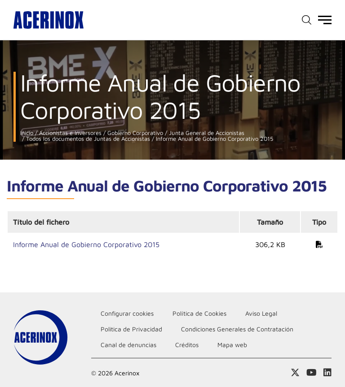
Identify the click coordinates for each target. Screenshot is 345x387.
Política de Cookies (199, 313)
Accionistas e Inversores (69, 133)
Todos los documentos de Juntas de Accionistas (87, 139)
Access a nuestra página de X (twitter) (295, 372)
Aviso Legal (261, 313)
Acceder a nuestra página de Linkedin (327, 372)
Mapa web (232, 344)
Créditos (187, 344)
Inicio (26, 133)
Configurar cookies (127, 313)
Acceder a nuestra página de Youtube (311, 372)
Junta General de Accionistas (205, 133)
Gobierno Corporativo (134, 133)
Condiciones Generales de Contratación (237, 329)
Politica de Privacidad (131, 329)
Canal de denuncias (128, 344)
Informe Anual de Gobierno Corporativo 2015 (213, 139)
